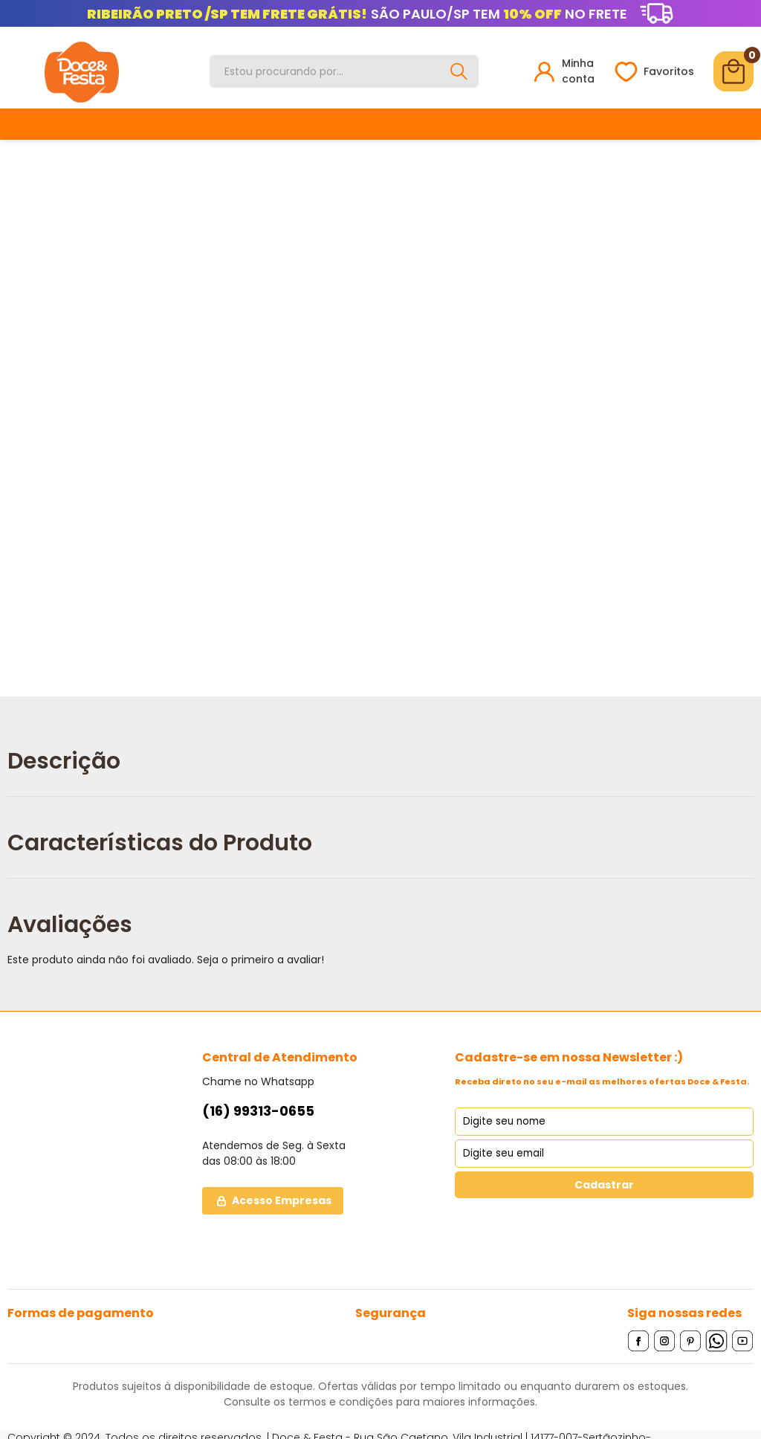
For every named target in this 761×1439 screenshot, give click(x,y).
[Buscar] (459, 71)
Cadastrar (604, 1184)
